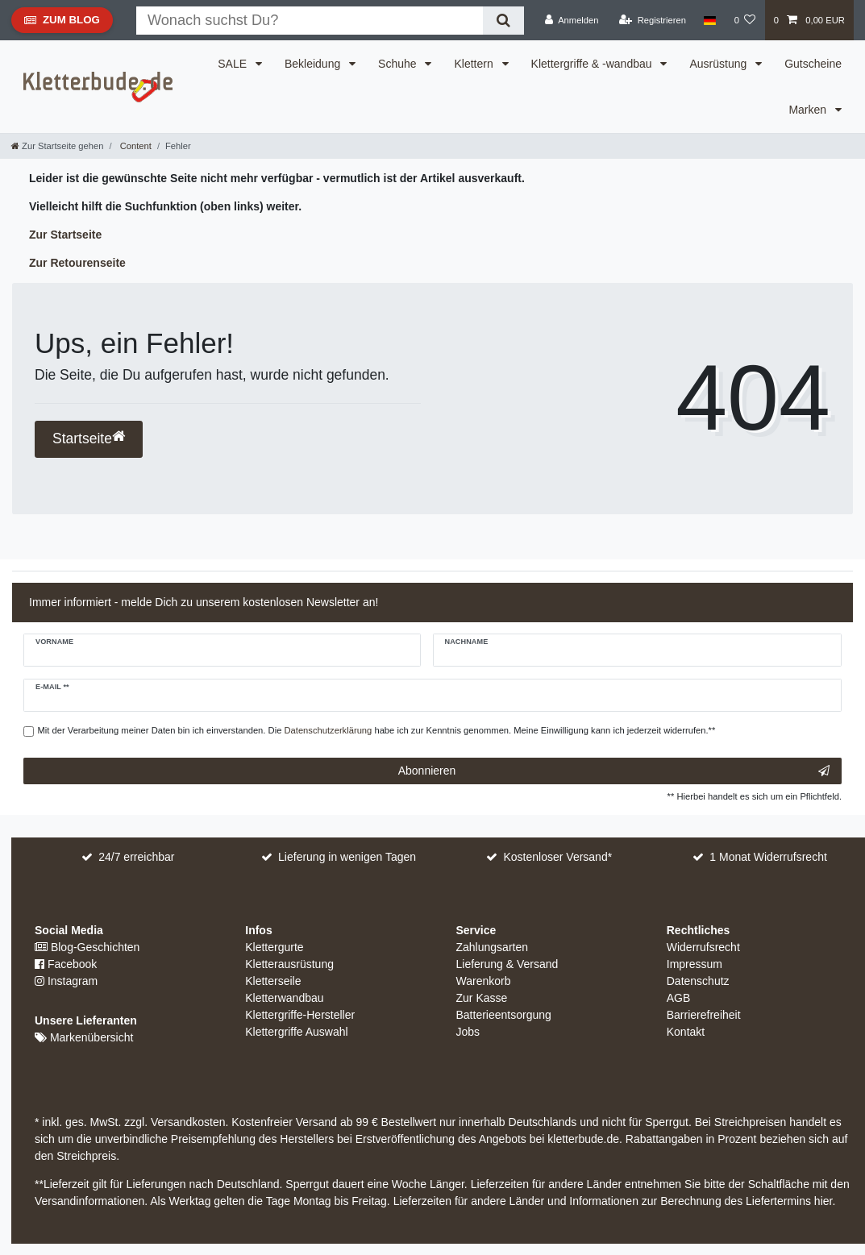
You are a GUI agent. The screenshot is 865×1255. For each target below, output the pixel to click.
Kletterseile (273, 980)
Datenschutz (698, 980)
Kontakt (686, 1031)
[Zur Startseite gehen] (57, 146)
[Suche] (503, 20)
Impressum (694, 964)
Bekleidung (314, 63)
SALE (234, 63)
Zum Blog (61, 23)
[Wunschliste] (744, 20)
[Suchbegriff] (309, 20)
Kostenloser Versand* (558, 856)
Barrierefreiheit (704, 1014)
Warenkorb (483, 980)
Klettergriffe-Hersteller (300, 1014)
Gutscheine (813, 63)
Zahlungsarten (492, 947)
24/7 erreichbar (136, 856)
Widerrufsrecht (703, 947)
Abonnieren (614, 771)
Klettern (475, 63)
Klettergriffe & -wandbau (593, 63)
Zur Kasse (482, 997)
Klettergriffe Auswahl (296, 1031)
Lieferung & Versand (507, 964)
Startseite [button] (88, 438)
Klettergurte (274, 947)
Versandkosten (187, 1122)
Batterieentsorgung (503, 1014)
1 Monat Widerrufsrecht (768, 856)
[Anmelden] (572, 20)
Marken (809, 109)
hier (823, 1201)
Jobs (468, 1031)
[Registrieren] (652, 20)
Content (135, 146)
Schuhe (398, 63)
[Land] (710, 20)
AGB (679, 997)
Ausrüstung (719, 63)
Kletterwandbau (284, 997)
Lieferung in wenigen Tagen (347, 856)
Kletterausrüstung (289, 964)
